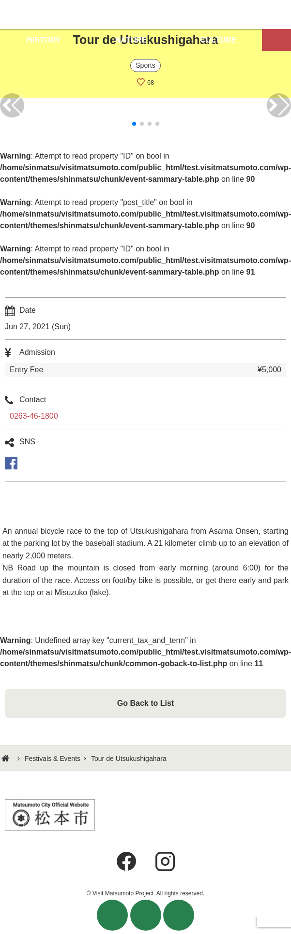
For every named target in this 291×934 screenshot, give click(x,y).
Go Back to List (145, 703)
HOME (6, 758)
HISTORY (44, 40)
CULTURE (218, 40)
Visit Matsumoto (145, 14)
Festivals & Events (52, 758)
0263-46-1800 (34, 416)
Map (276, 40)
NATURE (131, 40)
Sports (145, 65)
